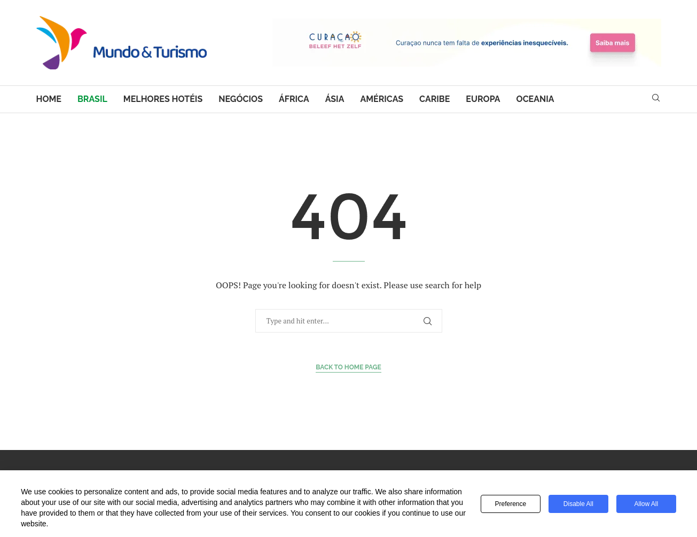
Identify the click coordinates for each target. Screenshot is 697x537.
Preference (511, 504)
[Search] (656, 99)
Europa (483, 99)
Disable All (578, 504)
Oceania (535, 99)
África (294, 99)
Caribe (434, 99)
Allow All (647, 504)
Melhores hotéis (162, 99)
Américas (381, 99)
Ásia (334, 99)
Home (48, 99)
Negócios (240, 99)
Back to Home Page (348, 367)
